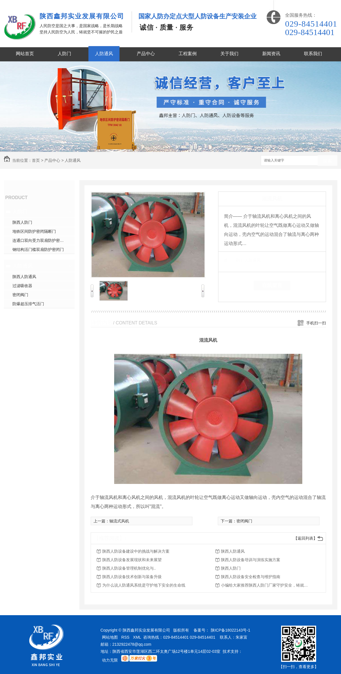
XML (137, 637)
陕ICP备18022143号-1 (230, 630)
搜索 (327, 160)
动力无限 (110, 660)
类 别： (234, 260)
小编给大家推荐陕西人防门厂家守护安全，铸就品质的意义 (266, 585)
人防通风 (104, 53)
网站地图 (110, 637)
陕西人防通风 (24, 276)
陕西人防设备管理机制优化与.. (129, 568)
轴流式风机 (119, 521)
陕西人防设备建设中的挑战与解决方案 (136, 551)
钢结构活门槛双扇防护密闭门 (38, 249)
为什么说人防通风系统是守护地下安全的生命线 (143, 585)
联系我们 (313, 53)
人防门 (64, 53)
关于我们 (229, 53)
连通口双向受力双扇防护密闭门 (40, 240)
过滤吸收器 (22, 285)
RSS (125, 637)
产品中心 (146, 53)
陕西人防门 (22, 222)
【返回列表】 (305, 538)
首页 (36, 160)
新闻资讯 (271, 53)
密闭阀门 (20, 294)
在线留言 (272, 285)
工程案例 (188, 53)
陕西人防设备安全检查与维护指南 (250, 576)
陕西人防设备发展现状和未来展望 (132, 559)
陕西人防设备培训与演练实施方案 (250, 559)
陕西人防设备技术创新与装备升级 (132, 576)
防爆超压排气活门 (28, 304)
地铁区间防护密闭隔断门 (34, 231)
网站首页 (25, 53)
